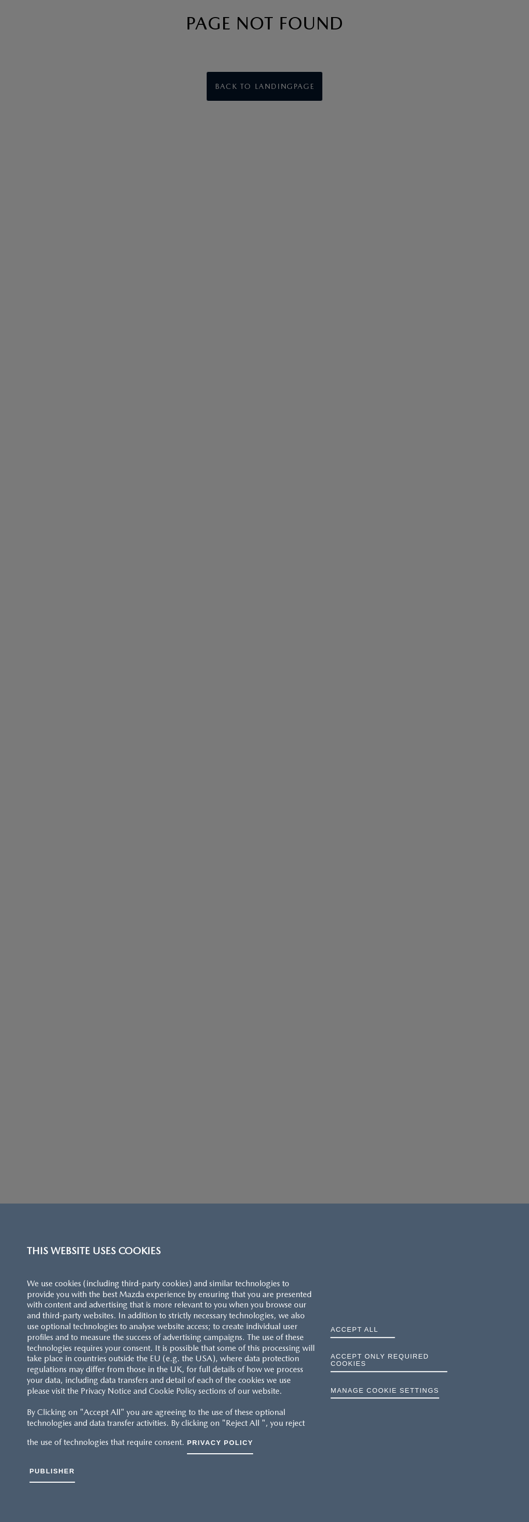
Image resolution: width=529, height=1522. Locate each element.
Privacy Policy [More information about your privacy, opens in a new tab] (220, 1443)
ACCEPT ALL (354, 1329)
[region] (264, 1363)
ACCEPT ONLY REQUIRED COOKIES (380, 1359)
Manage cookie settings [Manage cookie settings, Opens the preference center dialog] (385, 1390)
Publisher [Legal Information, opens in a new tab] (52, 1471)
